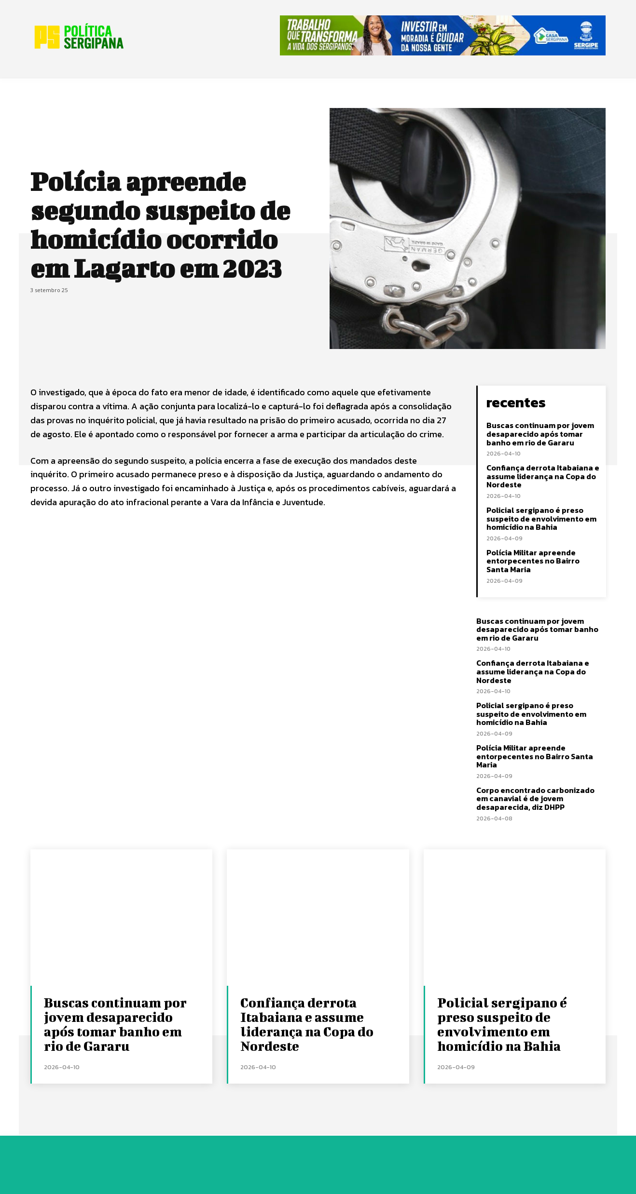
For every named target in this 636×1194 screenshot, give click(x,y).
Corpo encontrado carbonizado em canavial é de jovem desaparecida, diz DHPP (535, 798)
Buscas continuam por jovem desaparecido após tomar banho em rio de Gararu (540, 433)
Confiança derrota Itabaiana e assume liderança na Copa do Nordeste (542, 476)
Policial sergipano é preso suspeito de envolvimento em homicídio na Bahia (541, 518)
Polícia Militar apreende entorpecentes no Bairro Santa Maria (533, 561)
